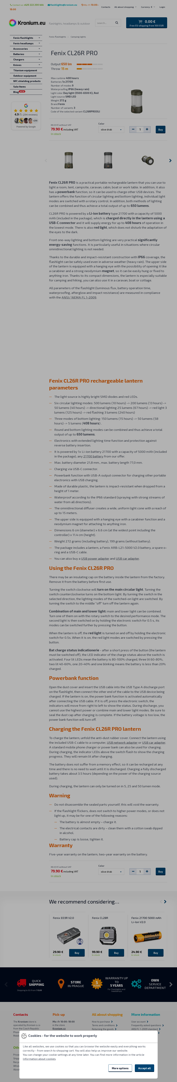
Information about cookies (39, 1058)
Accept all (144, 1068)
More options (120, 1068)
